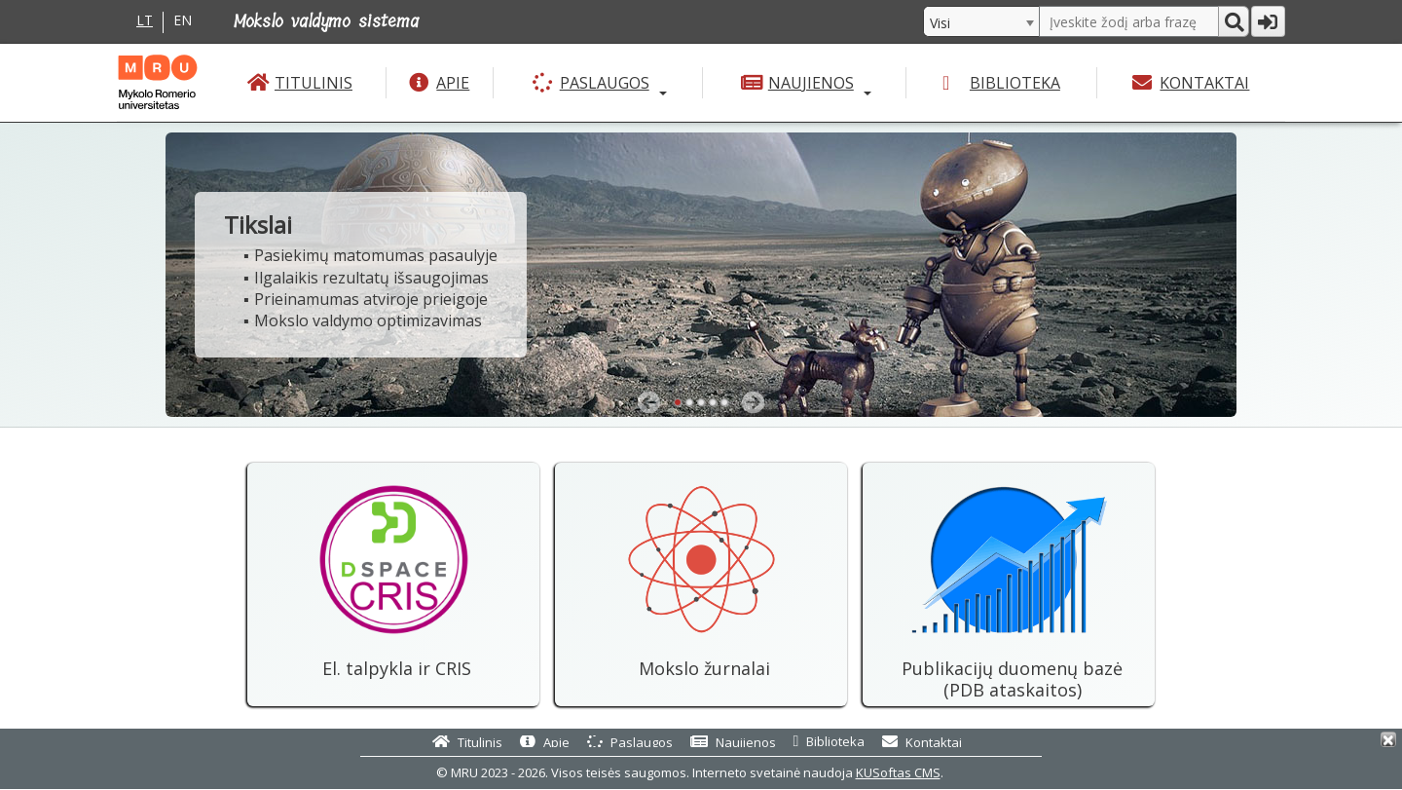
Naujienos (811, 83)
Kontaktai (1204, 83)
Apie (452, 83)
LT (144, 20)
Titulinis (313, 83)
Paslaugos (604, 83)
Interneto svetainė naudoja (816, 772)
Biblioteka (1015, 83)
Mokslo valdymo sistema (326, 21)
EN (182, 20)
